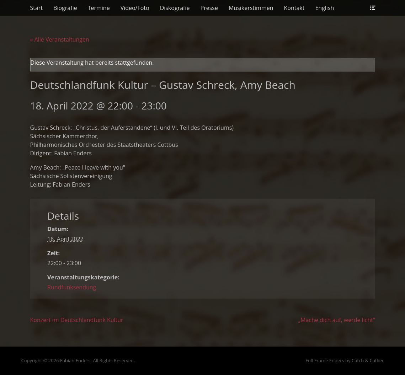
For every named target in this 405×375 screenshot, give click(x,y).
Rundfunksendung (71, 287)
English (324, 8)
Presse (209, 8)
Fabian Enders (75, 360)
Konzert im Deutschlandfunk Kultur (76, 320)
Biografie (65, 8)
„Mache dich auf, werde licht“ (336, 320)
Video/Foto (135, 8)
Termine (99, 8)
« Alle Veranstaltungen (59, 39)
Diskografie (175, 8)
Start (36, 8)
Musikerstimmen (251, 8)
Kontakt (294, 8)
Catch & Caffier (368, 360)
